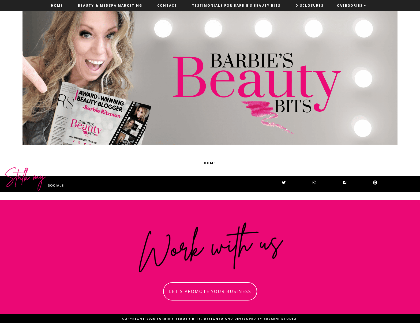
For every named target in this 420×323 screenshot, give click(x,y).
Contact (167, 5)
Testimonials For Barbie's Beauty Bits (236, 5)
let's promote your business (210, 291)
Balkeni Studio (280, 319)
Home (57, 5)
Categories (350, 5)
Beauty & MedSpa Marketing (110, 5)
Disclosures (309, 5)
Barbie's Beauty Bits (178, 319)
